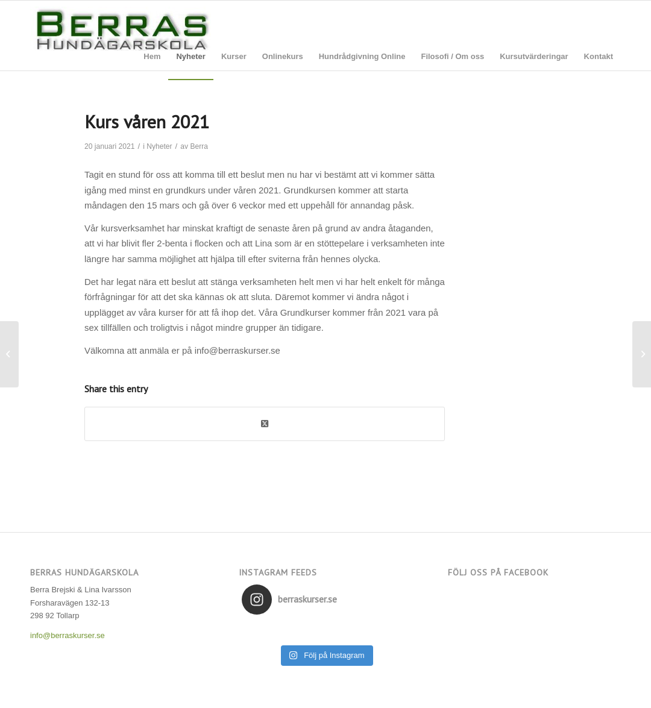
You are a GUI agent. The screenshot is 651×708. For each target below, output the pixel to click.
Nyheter (159, 146)
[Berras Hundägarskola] (120, 39)
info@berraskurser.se (67, 635)
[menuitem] (152, 57)
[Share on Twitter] (264, 423)
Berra (199, 146)
